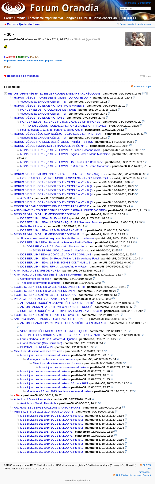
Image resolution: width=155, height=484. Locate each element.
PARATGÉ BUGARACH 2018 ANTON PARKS (42, 298)
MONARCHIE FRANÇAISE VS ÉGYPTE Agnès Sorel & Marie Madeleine (65, 154)
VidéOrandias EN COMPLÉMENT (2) (43, 113)
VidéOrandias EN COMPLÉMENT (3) (43, 137)
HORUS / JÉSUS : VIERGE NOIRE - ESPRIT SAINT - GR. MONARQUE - (59, 174)
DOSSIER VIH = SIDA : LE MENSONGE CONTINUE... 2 (49, 234)
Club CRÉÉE (128, 18)
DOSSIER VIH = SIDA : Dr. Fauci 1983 (44, 218)
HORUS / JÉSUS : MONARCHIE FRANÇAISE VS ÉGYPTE (51, 145)
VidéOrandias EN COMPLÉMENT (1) (43, 101)
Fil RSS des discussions (127, 475)
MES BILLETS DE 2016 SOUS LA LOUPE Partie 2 (51, 427)
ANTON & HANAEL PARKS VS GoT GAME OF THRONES (50, 319)
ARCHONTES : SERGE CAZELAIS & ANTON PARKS (47, 407)
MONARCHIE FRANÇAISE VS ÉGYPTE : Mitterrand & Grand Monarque (64, 166)
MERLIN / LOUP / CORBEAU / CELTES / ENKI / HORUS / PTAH (60, 335)
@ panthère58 (93, 39)
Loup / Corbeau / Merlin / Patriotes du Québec (48, 339)
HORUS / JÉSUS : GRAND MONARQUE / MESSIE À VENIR (51, 182)
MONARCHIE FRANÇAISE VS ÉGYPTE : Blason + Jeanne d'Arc (60, 150)
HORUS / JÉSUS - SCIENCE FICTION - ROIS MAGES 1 (49, 105)
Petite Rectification (31, 226)
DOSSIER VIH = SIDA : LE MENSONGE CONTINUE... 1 (49, 214)
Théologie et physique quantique (40, 282)
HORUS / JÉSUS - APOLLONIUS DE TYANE (48, 109)
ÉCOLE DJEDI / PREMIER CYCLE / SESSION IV (44, 290)
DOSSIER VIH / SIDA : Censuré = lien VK (58, 250)
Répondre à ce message (23, 75)
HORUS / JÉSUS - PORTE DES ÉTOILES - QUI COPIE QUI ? (52, 97)
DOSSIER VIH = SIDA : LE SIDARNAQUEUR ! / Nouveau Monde (60, 222)
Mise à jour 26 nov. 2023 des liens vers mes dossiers (59, 391)
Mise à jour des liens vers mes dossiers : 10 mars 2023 (54, 383)
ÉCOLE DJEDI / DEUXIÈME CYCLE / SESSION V (45, 294)
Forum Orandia (14, 18)
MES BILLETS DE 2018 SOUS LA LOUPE (46, 435)
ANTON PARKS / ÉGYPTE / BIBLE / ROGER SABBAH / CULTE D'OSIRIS (60, 210)
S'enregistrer (144, 2)
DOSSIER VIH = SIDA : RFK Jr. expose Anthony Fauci (53, 266)
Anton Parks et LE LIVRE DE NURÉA (37, 270)
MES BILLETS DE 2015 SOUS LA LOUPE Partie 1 (51, 415)
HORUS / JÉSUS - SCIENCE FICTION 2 (39, 117)
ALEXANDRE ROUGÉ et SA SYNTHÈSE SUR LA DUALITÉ (57, 302)
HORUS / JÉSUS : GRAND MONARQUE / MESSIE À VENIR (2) (53, 186)
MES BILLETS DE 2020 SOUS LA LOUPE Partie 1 (51, 447)
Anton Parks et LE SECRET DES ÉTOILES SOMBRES (48, 274)
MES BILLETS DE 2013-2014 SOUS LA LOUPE (43, 411)
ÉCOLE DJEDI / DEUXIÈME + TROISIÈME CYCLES (46, 315)
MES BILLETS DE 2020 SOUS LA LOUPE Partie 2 (51, 451)
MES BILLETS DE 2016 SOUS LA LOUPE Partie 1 (51, 423)
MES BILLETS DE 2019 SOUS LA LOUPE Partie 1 (51, 439)
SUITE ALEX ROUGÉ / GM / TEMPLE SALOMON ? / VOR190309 (61, 311)
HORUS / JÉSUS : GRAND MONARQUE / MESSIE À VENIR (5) (53, 202)
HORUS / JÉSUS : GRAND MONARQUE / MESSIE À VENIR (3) (53, 190)
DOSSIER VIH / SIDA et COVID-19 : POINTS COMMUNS (55, 254)
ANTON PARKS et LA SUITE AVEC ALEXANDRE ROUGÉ (56, 306)
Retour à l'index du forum (23, 24)
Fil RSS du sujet (142, 86)
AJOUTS (25, 198)
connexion (130, 2)
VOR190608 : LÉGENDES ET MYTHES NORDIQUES (53, 331)
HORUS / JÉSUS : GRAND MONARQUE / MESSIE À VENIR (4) (53, 194)
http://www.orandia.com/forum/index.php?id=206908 (33, 60)
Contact (147, 475)
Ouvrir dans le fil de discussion (134, 24)
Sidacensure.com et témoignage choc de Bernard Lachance (57, 238)
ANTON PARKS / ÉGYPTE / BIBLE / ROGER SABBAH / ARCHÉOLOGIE (54, 93)
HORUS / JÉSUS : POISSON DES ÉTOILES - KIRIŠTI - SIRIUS (53, 141)
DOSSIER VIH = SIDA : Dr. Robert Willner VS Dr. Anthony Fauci (59, 258)
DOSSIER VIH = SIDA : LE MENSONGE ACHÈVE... (52, 230)
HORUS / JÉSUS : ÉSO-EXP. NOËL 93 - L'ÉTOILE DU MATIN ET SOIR (58, 133)
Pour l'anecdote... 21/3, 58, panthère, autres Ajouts (51, 129)
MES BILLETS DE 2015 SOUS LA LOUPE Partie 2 (51, 419)
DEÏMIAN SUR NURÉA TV (36, 347)
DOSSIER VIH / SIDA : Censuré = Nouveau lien (56, 246)
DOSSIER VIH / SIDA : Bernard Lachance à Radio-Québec (56, 242)
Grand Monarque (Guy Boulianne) (41, 343)
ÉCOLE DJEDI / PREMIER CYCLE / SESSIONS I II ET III (49, 286)
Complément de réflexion (35, 278)
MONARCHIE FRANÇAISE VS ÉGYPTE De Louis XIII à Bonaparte (61, 162)
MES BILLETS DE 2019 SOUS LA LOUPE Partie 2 (51, 443)
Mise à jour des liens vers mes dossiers (38, 351)
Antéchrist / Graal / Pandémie (32, 399)
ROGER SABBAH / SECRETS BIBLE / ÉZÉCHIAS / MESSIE (51, 206)
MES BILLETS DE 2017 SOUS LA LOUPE (46, 431)
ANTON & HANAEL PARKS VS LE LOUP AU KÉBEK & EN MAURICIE (63, 323)
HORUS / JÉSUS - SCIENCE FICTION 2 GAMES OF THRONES (60, 121)
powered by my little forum (77, 480)
